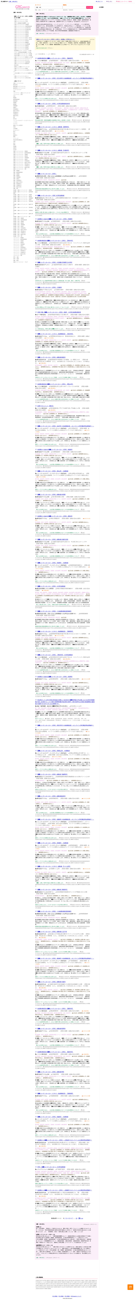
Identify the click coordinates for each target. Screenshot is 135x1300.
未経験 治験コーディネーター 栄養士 (22, 199)
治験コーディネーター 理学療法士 (21, 164)
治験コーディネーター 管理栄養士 (21, 161)
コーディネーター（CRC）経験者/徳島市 (51, 357)
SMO (14, 127)
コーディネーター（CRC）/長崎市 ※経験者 (52, 563)
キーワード (38, 5)
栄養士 (14, 107)
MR (14, 117)
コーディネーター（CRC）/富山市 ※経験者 (52, 471)
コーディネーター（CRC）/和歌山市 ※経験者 (53, 750)
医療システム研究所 (18, 125)
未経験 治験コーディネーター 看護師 (22, 190)
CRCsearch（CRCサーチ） (90, 1224)
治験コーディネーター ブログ (20, 262)
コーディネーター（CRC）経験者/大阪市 (51, 982)
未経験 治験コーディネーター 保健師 (22, 194)
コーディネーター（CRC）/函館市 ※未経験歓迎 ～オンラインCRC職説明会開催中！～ (65, 819)
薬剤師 (14, 104)
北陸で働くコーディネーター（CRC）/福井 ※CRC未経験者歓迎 (59, 312)
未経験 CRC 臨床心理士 (19, 234)
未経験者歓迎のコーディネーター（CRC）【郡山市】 (55, 384)
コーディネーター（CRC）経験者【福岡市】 (52, 774)
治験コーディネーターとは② (21, 21)
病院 (14, 136)
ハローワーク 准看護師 (19, 244)
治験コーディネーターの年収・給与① (23, 37)
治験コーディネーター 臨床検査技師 (22, 152)
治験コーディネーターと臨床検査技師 (23, 26)
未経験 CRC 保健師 (18, 221)
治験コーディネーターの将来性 (21, 40)
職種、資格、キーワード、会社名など (44, 10)
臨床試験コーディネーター (19, 86)
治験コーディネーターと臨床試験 (22, 62)
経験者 (14, 148)
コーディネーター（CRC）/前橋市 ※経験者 (52, 843)
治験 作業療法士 (17, 185)
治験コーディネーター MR (19, 169)
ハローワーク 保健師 (18, 241)
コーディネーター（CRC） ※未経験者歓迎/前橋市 (54, 911)
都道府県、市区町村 (68, 10)
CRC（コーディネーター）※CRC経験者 (51, 1167)
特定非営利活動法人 (18, 139)
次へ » (80, 1218)
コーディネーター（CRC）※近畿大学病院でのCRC (54, 262)
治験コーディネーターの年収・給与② (23, 39)
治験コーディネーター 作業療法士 (21, 165)
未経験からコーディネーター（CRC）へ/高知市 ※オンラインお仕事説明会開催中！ (64, 1140)
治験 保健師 (16, 174)
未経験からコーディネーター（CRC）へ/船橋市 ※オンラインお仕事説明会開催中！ (64, 1190)
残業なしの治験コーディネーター (22, 66)
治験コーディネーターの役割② (21, 32)
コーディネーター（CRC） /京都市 (49, 287)
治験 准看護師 (16, 177)
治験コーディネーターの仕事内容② (22, 29)
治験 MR (15, 188)
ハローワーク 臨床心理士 (19, 254)
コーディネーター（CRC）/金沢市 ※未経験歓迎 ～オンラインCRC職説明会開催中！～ (65, 426)
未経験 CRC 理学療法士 (19, 231)
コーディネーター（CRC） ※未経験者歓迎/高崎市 (54, 611)
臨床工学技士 (16, 110)
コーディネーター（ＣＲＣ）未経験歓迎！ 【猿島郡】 (55, 1093)
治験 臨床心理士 (17, 186)
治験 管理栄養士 (17, 180)
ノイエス (15, 122)
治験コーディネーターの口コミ (21, 76)
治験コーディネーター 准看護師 (21, 157)
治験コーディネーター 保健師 (20, 154)
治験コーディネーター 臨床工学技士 (22, 162)
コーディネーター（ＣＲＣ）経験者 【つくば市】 (54, 866)
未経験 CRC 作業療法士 (19, 232)
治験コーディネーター (18, 83)
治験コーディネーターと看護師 (21, 24)
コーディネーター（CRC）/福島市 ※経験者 (52, 1117)
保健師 (14, 102)
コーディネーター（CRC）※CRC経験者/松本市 (53, 103)
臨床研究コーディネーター (19, 88)
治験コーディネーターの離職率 (21, 42)
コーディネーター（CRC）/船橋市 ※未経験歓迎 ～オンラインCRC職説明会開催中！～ (65, 958)
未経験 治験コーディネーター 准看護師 (23, 198)
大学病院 (15, 128)
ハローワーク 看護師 (18, 237)
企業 (14, 141)
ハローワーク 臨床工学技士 (20, 249)
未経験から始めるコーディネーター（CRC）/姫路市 (54, 449)
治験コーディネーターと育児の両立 (22, 77)
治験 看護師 (16, 170)
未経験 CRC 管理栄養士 (19, 228)
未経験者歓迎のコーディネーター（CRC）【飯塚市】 (55, 58)
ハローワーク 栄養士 (18, 245)
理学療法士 (15, 112)
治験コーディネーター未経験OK (21, 63)
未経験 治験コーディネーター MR (21, 216)
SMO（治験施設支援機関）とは (21, 23)
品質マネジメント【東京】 (45, 406)
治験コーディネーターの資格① (21, 34)
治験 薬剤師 (16, 175)
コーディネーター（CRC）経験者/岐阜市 (51, 796)
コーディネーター (17, 89)
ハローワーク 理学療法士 (19, 250)
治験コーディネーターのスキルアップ (23, 58)
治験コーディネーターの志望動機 (22, 44)
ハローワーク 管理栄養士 (19, 247)
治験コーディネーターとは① (21, 19)
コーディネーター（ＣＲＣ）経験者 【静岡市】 (53, 127)
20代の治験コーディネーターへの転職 (23, 53)
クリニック (15, 138)
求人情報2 (61, 1296)
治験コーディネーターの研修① (21, 47)
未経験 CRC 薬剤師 (18, 223)
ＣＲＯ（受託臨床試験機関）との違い (23, 52)
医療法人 (15, 135)
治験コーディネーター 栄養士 (20, 159)
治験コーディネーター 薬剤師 (20, 156)
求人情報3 (67, 1296)
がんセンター (16, 130)
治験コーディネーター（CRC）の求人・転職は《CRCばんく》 (55, 39)
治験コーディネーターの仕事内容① (22, 28)
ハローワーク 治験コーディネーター (22, 93)
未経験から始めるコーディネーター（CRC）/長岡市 (54, 676)
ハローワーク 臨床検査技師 (20, 239)
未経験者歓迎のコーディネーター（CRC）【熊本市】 (55, 240)
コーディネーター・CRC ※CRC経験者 (50, 195)
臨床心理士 (15, 115)
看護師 (14, 97)
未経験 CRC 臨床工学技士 (20, 229)
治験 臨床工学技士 (18, 182)
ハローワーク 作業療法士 (19, 252)
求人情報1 (55, 1296)
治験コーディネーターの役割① (21, 31)
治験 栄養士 (16, 178)
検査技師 (15, 101)
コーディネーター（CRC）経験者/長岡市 (51, 1028)
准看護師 (15, 105)
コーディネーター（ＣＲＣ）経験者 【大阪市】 (53, 150)
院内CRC (16, 65)
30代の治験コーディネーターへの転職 (23, 55)
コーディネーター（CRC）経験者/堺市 (50, 1072)
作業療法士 (15, 114)
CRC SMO (16, 258)
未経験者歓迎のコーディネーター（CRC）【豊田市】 (55, 1008)
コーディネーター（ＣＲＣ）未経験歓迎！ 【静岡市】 (55, 631)
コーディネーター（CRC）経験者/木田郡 (51, 494)
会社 (14, 143)
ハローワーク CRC (18, 94)
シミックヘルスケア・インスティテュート (23, 120)
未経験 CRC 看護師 (18, 218)
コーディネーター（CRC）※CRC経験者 (51, 586)
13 (76, 1218)
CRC (14, 96)
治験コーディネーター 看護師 (20, 151)
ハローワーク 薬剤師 (18, 242)
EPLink (15, 118)
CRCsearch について (76, 1296)
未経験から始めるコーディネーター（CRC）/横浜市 (54, 516)
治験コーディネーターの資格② (21, 36)
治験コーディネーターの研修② (21, 49)
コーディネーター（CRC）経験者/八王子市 (52, 931)
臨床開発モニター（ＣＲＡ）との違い (23, 50)
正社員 (14, 149)
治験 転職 (15, 260)
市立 (14, 133)
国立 (14, 131)
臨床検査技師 (16, 99)
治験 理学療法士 (17, 183)
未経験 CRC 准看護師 (19, 224)
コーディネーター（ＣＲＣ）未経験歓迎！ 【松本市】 (55, 334)
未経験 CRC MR (17, 236)
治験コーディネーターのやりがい (22, 60)
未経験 (14, 146)
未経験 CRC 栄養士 (18, 226)
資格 (14, 144)
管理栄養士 (15, 109)
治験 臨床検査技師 (18, 172)
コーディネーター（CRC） (47, 173)
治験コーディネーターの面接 (21, 68)
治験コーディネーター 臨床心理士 (21, 167)
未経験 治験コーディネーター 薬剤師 (22, 196)
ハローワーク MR (17, 255)
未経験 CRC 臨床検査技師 (20, 219)
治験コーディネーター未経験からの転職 (23, 57)
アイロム (15, 123)
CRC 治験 (16, 257)
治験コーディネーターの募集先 (21, 45)
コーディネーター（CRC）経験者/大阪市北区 (52, 539)
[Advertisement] (66, 1266)
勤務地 (64, 5)
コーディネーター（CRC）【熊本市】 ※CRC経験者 (55, 655)
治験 (14, 91)
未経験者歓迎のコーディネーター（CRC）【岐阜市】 (55, 1052)
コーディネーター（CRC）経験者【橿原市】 (52, 889)
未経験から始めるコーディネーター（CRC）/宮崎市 (54, 219)
